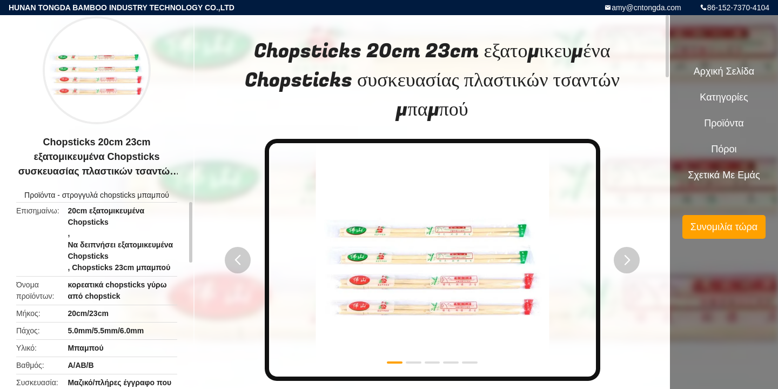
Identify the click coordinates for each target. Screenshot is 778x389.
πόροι (723, 149)
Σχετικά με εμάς (724, 175)
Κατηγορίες (724, 97)
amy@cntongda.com (646, 7)
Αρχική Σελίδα (724, 71)
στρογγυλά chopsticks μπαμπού (115, 195)
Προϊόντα (39, 195)
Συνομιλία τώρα (723, 227)
